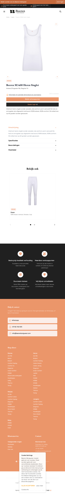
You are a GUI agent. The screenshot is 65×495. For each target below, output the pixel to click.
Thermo (10, 383)
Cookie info (25, 489)
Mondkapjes (11, 378)
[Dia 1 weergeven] (30, 225)
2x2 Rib (10, 356)
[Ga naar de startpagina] (17, 11)
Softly (9, 380)
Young (9, 385)
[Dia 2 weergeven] (34, 225)
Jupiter (35, 373)
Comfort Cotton (12, 397)
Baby (9, 420)
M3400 (10, 425)
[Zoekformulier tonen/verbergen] (60, 11)
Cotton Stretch (37, 363)
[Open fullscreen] (56, 24)
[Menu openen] (4, 11)
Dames (10, 353)
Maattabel (11, 444)
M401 (9, 428)
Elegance (10, 368)
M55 (34, 375)
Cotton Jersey (37, 366)
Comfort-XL (11, 366)
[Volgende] (57, 76)
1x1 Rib (10, 394)
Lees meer (39, 486)
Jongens (36, 399)
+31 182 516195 (39, 448)
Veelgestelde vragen (15, 442)
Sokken (35, 388)
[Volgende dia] (55, 225)
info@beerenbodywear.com (43, 451)
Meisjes (10, 392)
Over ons (10, 449)
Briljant (10, 361)
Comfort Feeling (12, 363)
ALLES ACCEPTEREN (28, 486)
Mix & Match (11, 409)
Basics (9, 358)
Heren (12, 17)
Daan (13, 212)
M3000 (10, 373)
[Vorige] (7, 76)
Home (7, 17)
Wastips (10, 447)
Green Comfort (12, 370)
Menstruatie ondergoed (15, 375)
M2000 (35, 378)
